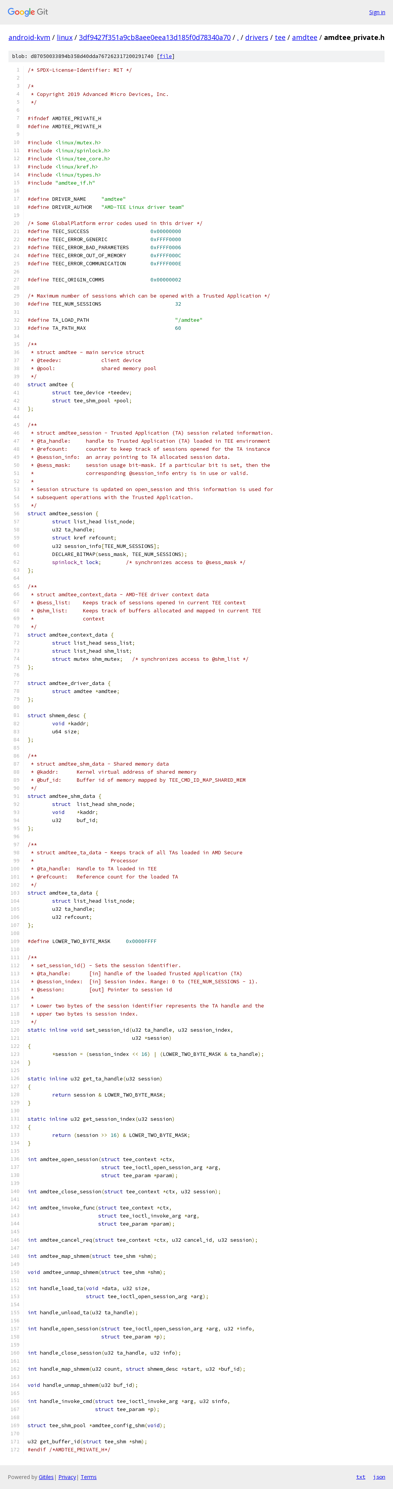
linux (65, 37)
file (166, 56)
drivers (256, 37)
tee (280, 37)
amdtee (304, 37)
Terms (89, 1477)
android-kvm (29, 37)
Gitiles (46, 1477)
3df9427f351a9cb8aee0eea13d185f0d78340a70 (155, 37)
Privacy (67, 1477)
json (379, 1476)
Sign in (377, 12)
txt (360, 1476)
